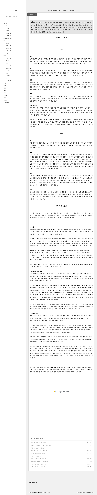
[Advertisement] (61, 391)
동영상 (5, 100)
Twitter (36, 492)
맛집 (4, 83)
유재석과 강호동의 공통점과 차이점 (61, 10)
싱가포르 (8, 65)
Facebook (40, 492)
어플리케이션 (9, 45)
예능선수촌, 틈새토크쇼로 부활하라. (40, 461)
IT (4, 40)
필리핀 (7, 60)
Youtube (44, 492)
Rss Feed (31, 492)
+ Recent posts (33, 482)
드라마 (7, 28)
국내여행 (8, 80)
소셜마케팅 (6, 102)
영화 (4, 88)
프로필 (5, 95)
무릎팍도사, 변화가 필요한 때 (38, 448)
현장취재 (8, 33)
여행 (4, 55)
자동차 (5, 90)
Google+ (48, 492)
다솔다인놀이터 (7, 38)
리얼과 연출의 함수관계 (37, 456)
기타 (7, 53)
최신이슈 (8, 30)
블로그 (5, 85)
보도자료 (8, 35)
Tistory (83, 492)
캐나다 (7, 70)
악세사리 (8, 48)
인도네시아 (9, 58)
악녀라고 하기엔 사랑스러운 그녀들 (39, 445)
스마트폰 (8, 43)
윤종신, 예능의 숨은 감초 (37, 466)
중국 (7, 63)
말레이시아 (9, 68)
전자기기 (8, 50)
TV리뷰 (5, 23)
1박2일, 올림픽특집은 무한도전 (38, 453)
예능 (7, 25)
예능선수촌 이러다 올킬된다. (38, 450)
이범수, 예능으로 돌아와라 (37, 464)
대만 (7, 78)
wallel (92, 492)
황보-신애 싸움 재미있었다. (37, 458)
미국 (7, 73)
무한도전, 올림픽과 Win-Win (38, 442)
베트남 (7, 75)
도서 (4, 93)
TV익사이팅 (13, 10)
